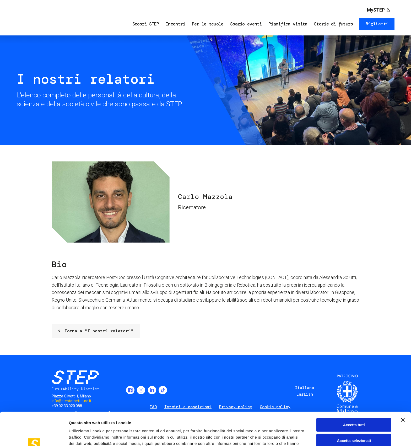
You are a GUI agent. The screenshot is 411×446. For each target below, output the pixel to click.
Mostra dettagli (276, 435)
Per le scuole (208, 24)
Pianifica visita (287, 24)
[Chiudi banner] (403, 389)
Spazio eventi (246, 24)
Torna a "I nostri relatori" (98, 331)
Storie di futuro (333, 24)
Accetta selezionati (354, 409)
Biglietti (377, 24)
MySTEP (376, 10)
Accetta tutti (354, 393)
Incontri (175, 24)
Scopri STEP (145, 24)
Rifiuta (354, 425)
